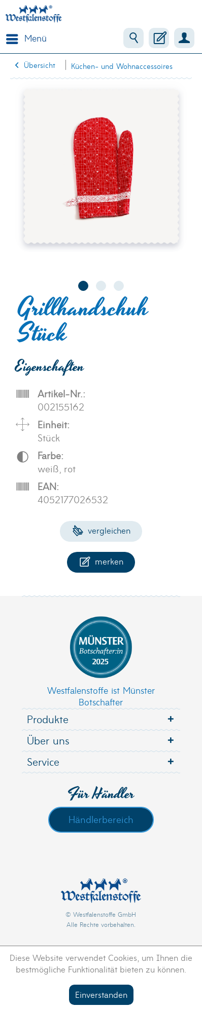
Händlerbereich (101, 819)
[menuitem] (24, 38)
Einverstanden (101, 994)
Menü (26, 37)
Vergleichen (101, 530)
